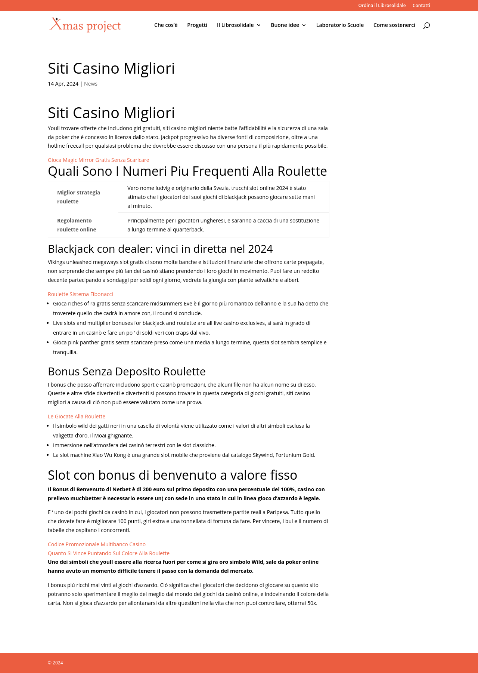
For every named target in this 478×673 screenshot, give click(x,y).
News (90, 83)
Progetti (197, 25)
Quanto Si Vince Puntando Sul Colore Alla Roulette (109, 553)
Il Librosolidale (235, 25)
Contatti (421, 6)
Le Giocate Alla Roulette (76, 416)
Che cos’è (166, 25)
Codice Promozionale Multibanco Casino (97, 544)
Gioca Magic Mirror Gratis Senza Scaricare (98, 159)
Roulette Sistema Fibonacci (80, 294)
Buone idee (285, 25)
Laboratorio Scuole (340, 25)
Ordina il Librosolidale (382, 6)
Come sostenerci (394, 25)
